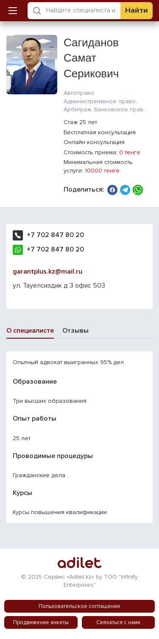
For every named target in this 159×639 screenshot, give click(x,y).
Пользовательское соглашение (79, 606)
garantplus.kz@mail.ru (47, 271)
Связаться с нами (118, 622)
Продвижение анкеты (41, 622)
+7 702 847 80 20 (55, 235)
